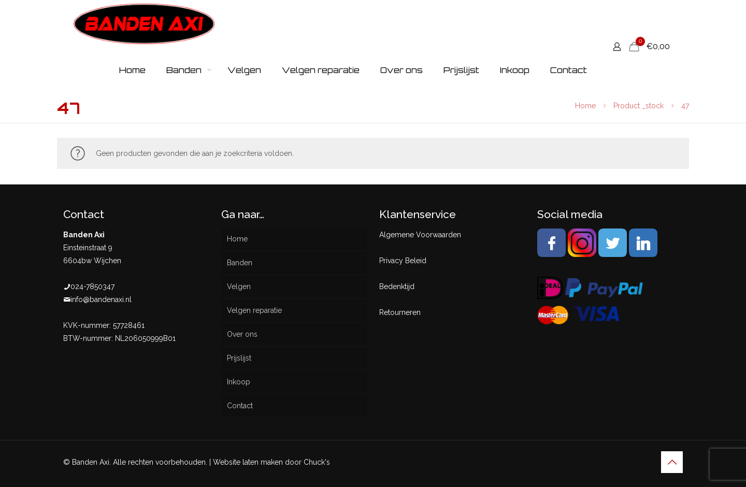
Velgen (239, 286)
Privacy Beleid (402, 260)
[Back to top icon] (672, 462)
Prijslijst (239, 358)
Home (585, 106)
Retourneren (400, 312)
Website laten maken (248, 462)
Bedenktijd (396, 286)
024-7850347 (92, 286)
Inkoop (238, 382)
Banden (239, 263)
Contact (240, 406)
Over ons (242, 334)
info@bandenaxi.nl (101, 299)
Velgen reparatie (254, 310)
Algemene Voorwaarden (420, 235)
